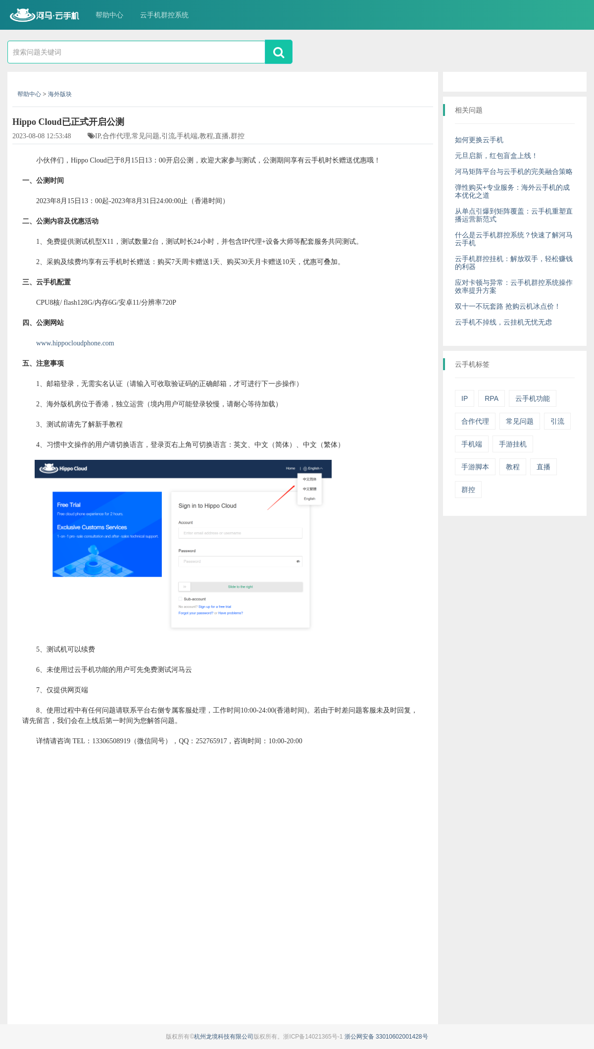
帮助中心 (109, 15)
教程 (513, 467)
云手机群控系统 (164, 15)
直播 (543, 467)
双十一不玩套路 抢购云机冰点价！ (508, 306)
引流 (557, 421)
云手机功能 (532, 398)
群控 (468, 490)
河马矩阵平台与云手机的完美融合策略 (514, 171)
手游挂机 (513, 444)
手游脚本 (475, 467)
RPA (491, 398)
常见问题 (520, 421)
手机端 (471, 444)
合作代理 (475, 421)
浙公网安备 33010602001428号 (386, 1036)
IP (464, 398)
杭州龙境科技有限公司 (223, 1036)
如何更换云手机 (479, 140)
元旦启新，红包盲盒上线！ (496, 156)
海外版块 (60, 94)
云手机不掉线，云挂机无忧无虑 (503, 322)
